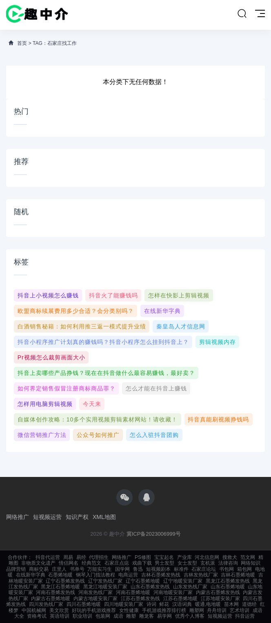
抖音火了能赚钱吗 (113, 295)
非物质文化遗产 (38, 563)
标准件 (181, 569)
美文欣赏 (59, 610)
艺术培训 (239, 610)
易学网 (164, 616)
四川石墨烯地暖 (84, 604)
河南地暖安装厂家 (173, 592)
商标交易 (39, 569)
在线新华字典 (162, 311)
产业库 (184, 557)
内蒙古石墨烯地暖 (50, 598)
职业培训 (82, 616)
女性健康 (129, 610)
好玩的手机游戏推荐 (94, 610)
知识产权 (77, 517)
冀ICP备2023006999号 (154, 534)
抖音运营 (245, 616)
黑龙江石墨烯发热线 (228, 581)
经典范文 (91, 563)
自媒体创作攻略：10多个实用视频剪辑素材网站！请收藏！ (98, 419)
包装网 (103, 616)
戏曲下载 (142, 563)
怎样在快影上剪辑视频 (178, 295)
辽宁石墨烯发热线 (65, 581)
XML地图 (104, 517)
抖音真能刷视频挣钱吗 (218, 419)
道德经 (249, 604)
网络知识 (250, 563)
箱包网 (244, 569)
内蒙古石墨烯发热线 (218, 592)
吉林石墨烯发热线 (160, 575)
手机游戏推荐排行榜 (164, 610)
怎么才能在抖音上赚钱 (156, 388)
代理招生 (99, 557)
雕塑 (131, 616)
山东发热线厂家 (190, 587)
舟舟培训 (217, 610)
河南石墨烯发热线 (55, 592)
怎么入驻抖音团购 (154, 435)
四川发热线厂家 (46, 604)
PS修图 (143, 557)
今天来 (92, 404)
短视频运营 (47, 517)
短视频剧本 (158, 569)
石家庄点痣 (116, 563)
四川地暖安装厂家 (123, 604)
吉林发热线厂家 (201, 575)
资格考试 (37, 616)
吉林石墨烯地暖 (238, 575)
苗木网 (231, 604)
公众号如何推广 (98, 435)
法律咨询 (228, 563)
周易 (68, 557)
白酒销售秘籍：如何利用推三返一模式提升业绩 (82, 326)
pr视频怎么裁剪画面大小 (51, 357)
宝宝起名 (164, 557)
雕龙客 (146, 616)
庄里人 (59, 569)
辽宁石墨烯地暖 (143, 581)
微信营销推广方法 (42, 435)
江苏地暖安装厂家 (220, 598)
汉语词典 (182, 604)
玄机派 (207, 563)
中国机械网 (34, 610)
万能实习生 (99, 569)
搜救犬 (229, 557)
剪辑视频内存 (217, 342)
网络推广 (17, 517)
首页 (22, 43)
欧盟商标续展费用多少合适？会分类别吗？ (76, 311)
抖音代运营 (48, 557)
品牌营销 (16, 569)
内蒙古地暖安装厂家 (95, 598)
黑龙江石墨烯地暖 (60, 587)
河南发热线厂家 (95, 592)
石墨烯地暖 (60, 575)
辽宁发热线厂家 (105, 581)
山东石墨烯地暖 (228, 587)
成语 (118, 616)
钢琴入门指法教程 (95, 575)
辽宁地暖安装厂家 (182, 581)
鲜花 (164, 604)
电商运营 (128, 575)
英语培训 (59, 616)
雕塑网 (196, 610)
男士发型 (164, 563)
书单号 (77, 569)
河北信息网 (207, 557)
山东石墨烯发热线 (150, 587)
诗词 (151, 604)
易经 (81, 557)
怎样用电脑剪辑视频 (45, 404)
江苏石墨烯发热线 (140, 598)
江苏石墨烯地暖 (180, 598)
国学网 (122, 569)
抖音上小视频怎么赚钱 (48, 295)
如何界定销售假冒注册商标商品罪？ (67, 388)
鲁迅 (138, 569)
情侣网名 (68, 563)
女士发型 (187, 563)
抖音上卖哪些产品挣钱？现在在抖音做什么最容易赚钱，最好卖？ (106, 373)
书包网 (226, 569)
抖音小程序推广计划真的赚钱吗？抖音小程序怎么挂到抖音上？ (103, 342)
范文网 (247, 557)
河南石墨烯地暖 (133, 592)
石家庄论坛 (203, 569)
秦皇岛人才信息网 (180, 326)
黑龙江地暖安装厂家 (105, 587)
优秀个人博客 (189, 616)
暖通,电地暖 (208, 604)
